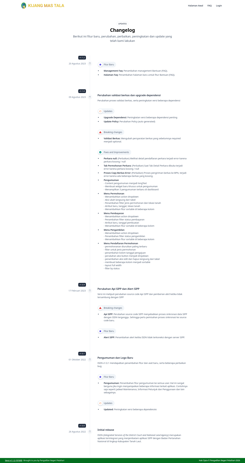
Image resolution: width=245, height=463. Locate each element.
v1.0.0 (82, 425)
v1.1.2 (82, 57)
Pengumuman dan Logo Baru (115, 357)
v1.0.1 (82, 353)
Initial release (106, 430)
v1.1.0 (82, 91)
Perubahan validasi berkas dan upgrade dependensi (129, 95)
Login (219, 5)
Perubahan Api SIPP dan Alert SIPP (118, 289)
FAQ (210, 5)
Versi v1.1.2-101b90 (13, 460)
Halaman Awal (195, 5)
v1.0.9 (82, 284)
